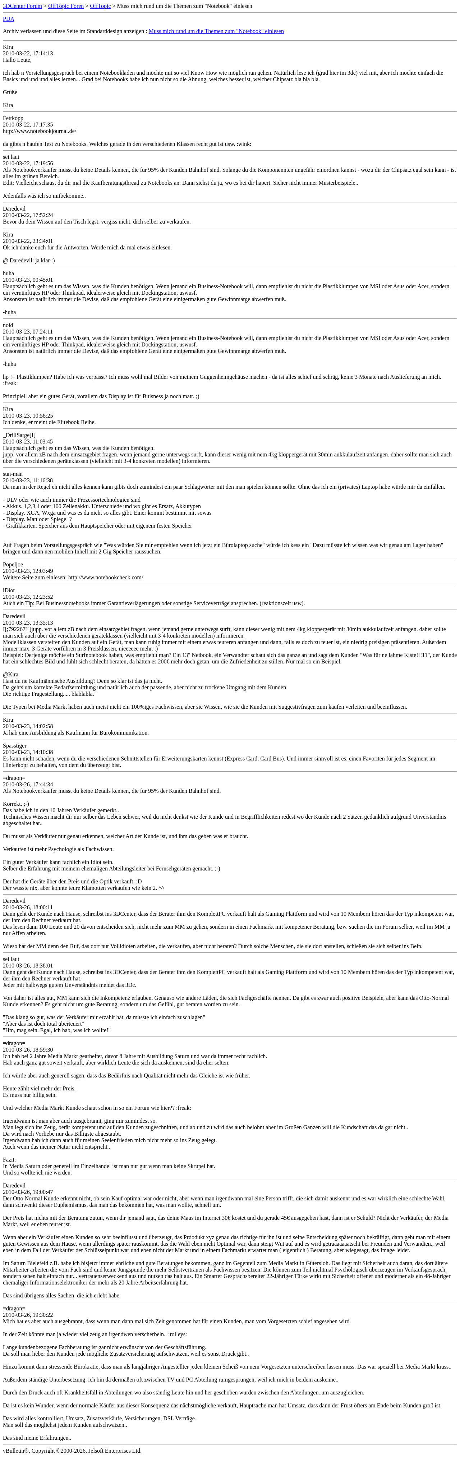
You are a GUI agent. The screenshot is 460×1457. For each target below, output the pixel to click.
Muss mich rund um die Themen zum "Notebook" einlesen (216, 31)
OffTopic (100, 6)
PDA (8, 19)
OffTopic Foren (66, 6)
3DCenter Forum (22, 6)
